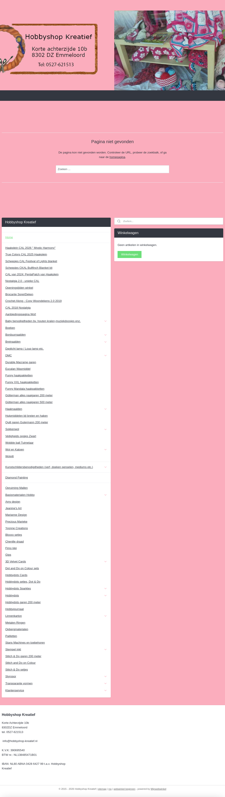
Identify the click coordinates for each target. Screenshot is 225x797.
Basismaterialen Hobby (56, 495)
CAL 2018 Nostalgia (18, 307)
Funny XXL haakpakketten (22, 382)
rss (110, 789)
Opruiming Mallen (16, 487)
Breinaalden (56, 341)
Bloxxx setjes (13, 534)
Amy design (12, 501)
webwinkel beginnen (124, 789)
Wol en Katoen (56, 449)
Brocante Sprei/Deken (19, 294)
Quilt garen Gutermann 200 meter (26, 422)
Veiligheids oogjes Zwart (20, 436)
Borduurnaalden (56, 334)
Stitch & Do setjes (16, 669)
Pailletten (11, 636)
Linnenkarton (56, 616)
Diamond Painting (16, 477)
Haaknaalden (56, 409)
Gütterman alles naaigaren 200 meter (29, 395)
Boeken (10, 327)
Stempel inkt (56, 649)
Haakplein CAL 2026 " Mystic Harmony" (30, 247)
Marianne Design (16, 514)
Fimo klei (11, 548)
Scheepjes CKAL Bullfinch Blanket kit (28, 267)
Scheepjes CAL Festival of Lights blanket (31, 261)
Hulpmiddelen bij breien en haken (26, 415)
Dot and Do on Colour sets (22, 568)
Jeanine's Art (13, 508)
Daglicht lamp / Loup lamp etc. (24, 348)
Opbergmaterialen (16, 629)
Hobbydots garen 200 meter (23, 602)
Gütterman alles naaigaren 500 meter (29, 402)
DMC (56, 355)
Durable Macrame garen (20, 362)
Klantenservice (56, 690)
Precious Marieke (16, 521)
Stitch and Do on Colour (20, 662)
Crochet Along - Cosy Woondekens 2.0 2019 (33, 300)
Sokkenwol (56, 429)
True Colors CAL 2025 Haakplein (26, 254)
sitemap (102, 789)
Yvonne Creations (16, 528)
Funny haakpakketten (19, 375)
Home (9, 237)
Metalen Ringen (15, 622)
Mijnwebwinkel (158, 789)
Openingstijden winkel (19, 287)
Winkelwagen (129, 254)
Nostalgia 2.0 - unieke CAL (22, 281)
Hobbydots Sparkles (56, 588)
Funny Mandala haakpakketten (24, 388)
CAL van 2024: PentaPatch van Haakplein (31, 274)
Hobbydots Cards (16, 575)
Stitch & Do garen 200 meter (23, 656)
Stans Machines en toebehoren (25, 642)
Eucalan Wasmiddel (17, 368)
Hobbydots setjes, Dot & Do (22, 581)
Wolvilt (9, 456)
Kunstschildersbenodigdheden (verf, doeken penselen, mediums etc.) (56, 467)
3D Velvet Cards (56, 561)
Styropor (56, 676)
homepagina (117, 157)
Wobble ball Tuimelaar (19, 442)
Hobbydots (56, 595)
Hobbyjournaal (14, 609)
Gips (8, 554)
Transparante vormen (56, 683)
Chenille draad (14, 541)
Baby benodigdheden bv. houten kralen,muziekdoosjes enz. (56, 321)
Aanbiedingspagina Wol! (20, 314)
